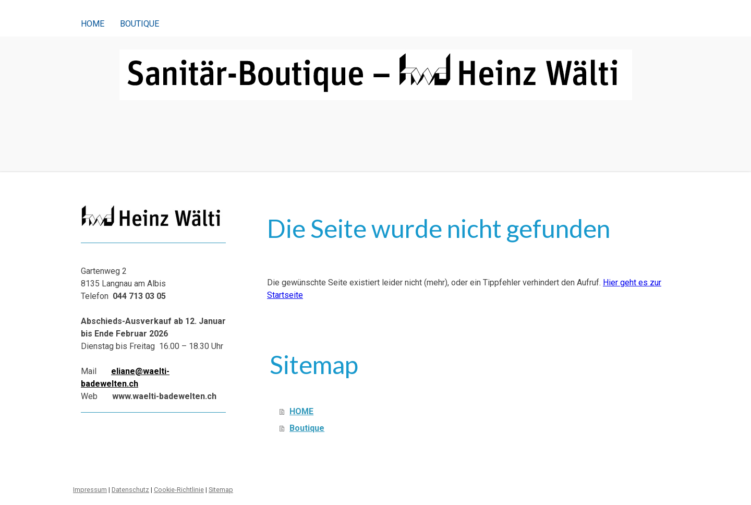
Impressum (90, 490)
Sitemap (221, 490)
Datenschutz (130, 490)
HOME (92, 24)
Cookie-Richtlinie (179, 490)
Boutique (139, 24)
